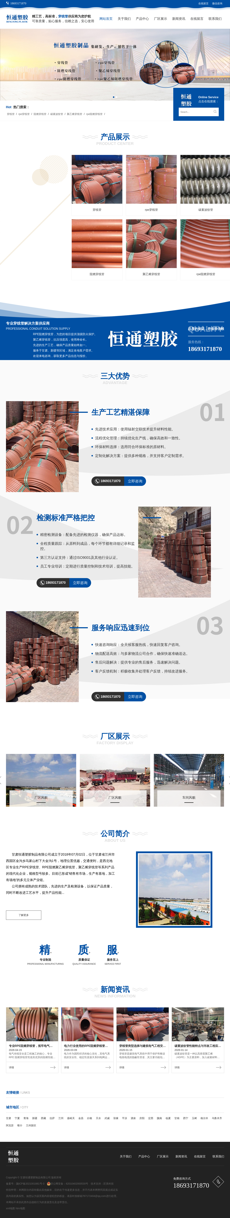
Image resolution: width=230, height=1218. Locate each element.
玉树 (194, 1118)
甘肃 (8, 1118)
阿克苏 (10, 1125)
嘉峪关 (71, 1118)
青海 (26, 1118)
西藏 (43, 1118)
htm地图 (20, 1208)
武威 (107, 1118)
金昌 (80, 1118)
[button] (225, 65)
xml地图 (10, 1208)
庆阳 (142, 1118)
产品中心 (142, 19)
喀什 (19, 1125)
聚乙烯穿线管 (74, 114)
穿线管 (11, 114)
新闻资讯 (178, 19)
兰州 (60, 1118)
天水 (98, 1118)
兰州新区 (31, 1125)
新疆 (34, 1118)
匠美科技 (108, 1183)
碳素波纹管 (56, 114)
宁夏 (17, 1118)
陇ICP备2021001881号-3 (30, 1183)
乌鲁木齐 (217, 1118)
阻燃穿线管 (40, 114)
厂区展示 (160, 19)
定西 (150, 1118)
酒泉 (133, 1118)
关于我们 (124, 19)
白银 (89, 1118)
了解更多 (24, 915)
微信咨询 (217, 3)
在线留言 (203, 3)
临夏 (168, 1118)
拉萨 (52, 1118)
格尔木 (204, 1118)
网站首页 (106, 19)
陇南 (159, 1118)
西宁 (185, 1118)
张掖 (115, 1118)
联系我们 (215, 19)
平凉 (124, 1118)
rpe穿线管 (24, 114)
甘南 (176, 1118)
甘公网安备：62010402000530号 (67, 1183)
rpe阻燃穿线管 (94, 114)
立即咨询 (135, 481)
